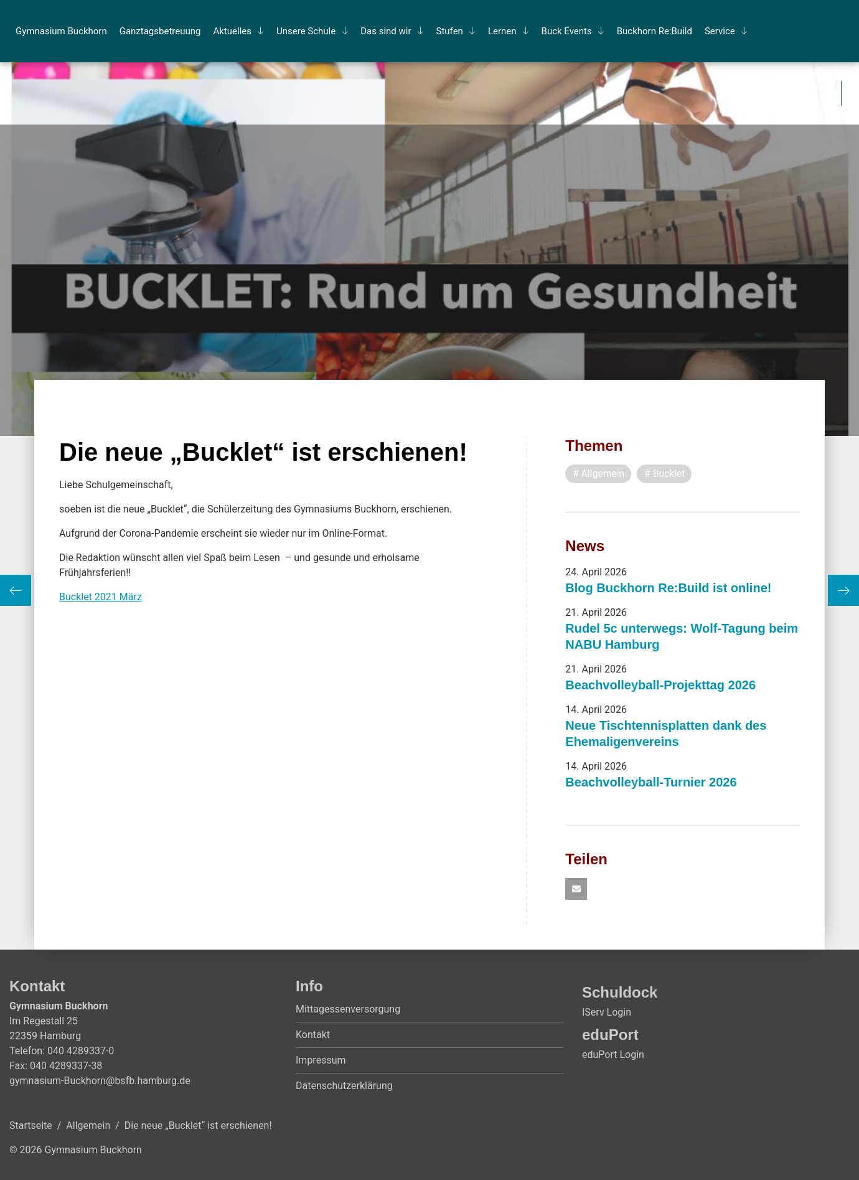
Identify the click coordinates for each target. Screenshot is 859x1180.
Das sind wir (385, 31)
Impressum (321, 1061)
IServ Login (606, 1013)
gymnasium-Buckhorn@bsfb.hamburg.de (99, 1081)
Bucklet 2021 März (100, 597)
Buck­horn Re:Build (654, 31)
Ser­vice (720, 31)
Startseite (30, 1126)
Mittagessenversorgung (348, 1010)
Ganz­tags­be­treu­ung (160, 31)
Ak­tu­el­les (232, 31)
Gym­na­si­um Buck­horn (61, 31)
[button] (576, 889)
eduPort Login (613, 1055)
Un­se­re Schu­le (306, 31)
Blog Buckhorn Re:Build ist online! (668, 588)
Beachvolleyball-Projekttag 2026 (660, 685)
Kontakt (313, 1035)
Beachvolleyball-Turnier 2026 (650, 782)
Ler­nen (502, 31)
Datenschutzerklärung (344, 1086)
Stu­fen (449, 31)
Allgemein (88, 1126)
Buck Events (567, 31)
